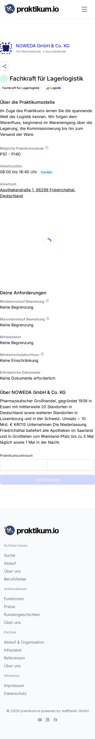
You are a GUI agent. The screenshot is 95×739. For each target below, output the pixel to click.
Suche (9, 555)
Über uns (12, 571)
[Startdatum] (23, 465)
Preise (9, 606)
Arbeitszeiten (11, 166)
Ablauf (10, 563)
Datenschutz (15, 693)
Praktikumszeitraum (16, 455)
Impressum (14, 685)
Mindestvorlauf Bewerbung (24, 301)
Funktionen (14, 598)
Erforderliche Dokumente (20, 372)
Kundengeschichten (22, 614)
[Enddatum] (71, 465)
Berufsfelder (15, 579)
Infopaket (12, 650)
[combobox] (47, 465)
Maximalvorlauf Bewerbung (25, 319)
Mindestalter (10, 337)
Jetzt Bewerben (47, 479)
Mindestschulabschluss (22, 354)
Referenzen (14, 657)
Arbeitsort (8, 184)
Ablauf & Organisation (24, 642)
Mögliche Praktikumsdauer (24, 148)
